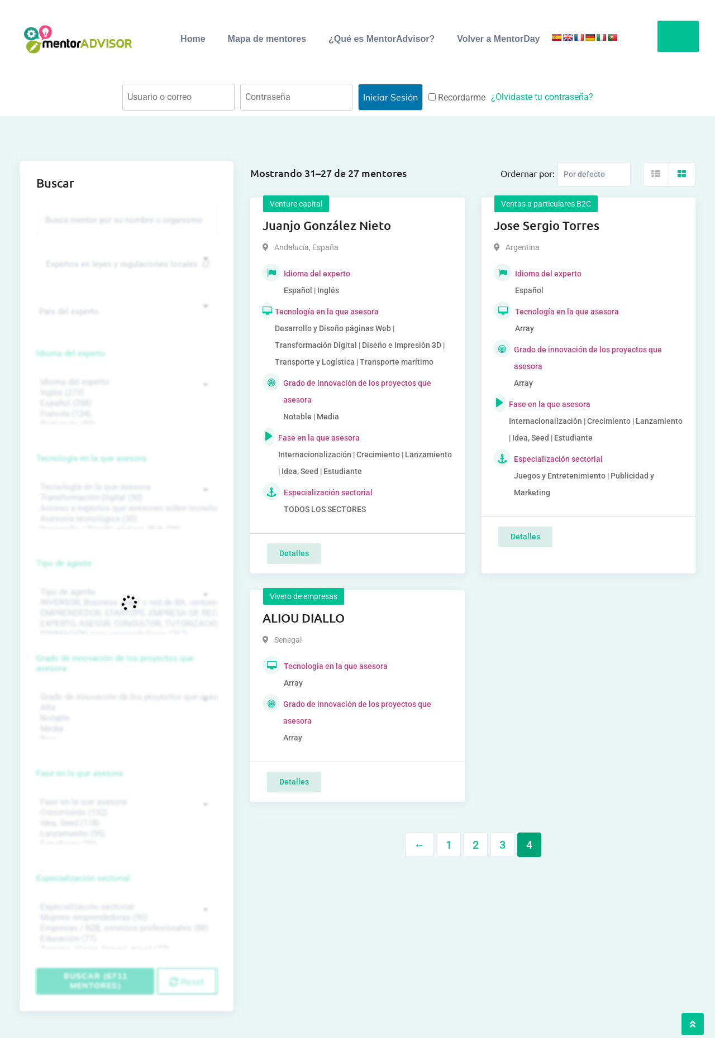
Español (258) (125, 403)
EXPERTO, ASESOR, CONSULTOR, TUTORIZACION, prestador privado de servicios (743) (125, 624)
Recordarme (456, 97)
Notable (125, 718)
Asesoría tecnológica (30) (125, 519)
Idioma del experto (71, 353)
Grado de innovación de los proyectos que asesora (115, 663)
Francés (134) (125, 414)
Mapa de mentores (267, 39)
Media (125, 729)
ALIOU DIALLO (304, 617)
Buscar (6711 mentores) (95, 981)
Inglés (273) (125, 393)
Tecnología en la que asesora (91, 458)
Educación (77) (125, 939)
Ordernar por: (527, 173)
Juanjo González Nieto (327, 225)
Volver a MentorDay (498, 39)
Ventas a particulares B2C (546, 203)
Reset (186, 981)
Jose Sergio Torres (546, 225)
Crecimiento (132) (125, 812)
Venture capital (296, 203)
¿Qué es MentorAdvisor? (381, 39)
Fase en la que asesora (79, 773)
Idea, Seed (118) (125, 823)
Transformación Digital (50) (125, 497)
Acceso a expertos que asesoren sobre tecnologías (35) (125, 508)
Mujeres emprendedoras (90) (125, 917)
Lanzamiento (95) (125, 834)
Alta (125, 707)
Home (192, 39)
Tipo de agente (64, 563)
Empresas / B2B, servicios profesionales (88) (125, 928)
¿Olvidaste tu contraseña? (542, 97)
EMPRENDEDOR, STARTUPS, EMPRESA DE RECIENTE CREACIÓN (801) (125, 613)
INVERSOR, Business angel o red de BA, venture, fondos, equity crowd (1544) (125, 602)
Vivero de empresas (303, 596)
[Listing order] (594, 174)
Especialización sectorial (83, 878)
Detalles (294, 553)
